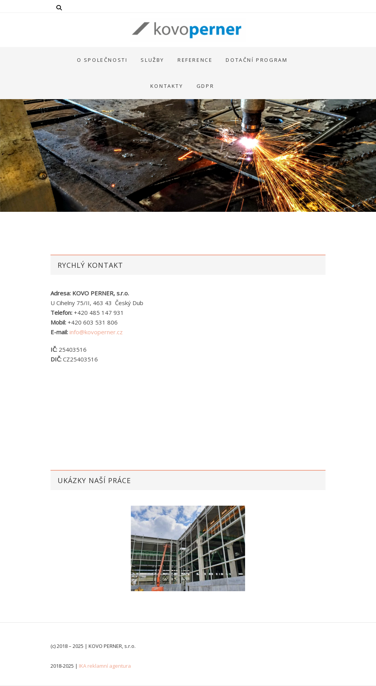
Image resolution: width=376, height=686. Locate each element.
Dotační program (256, 59)
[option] (188, 548)
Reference (195, 59)
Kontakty (166, 85)
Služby (152, 59)
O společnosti (102, 59)
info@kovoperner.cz (96, 332)
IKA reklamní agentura (105, 665)
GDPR (205, 85)
